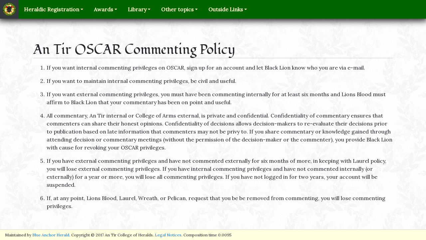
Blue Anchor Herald (50, 234)
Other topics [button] (177, 9)
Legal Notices (168, 234)
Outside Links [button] (225, 9)
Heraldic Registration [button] (51, 9)
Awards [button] (103, 9)
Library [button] (137, 9)
